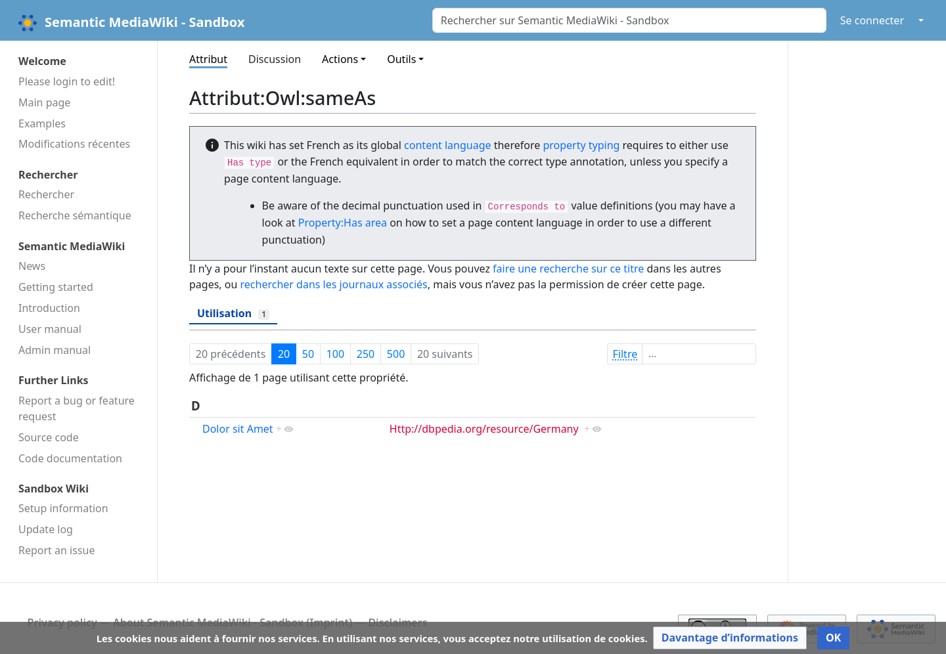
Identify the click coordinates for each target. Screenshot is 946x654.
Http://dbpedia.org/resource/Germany (484, 429)
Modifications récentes (74, 144)
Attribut (208, 59)
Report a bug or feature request (76, 408)
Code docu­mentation (70, 458)
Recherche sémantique (74, 215)
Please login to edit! (66, 81)
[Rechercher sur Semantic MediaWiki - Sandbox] (629, 20)
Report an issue (56, 550)
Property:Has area (342, 222)
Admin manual (54, 350)
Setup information (63, 508)
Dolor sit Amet (237, 429)
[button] (730, 637)
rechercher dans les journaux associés (334, 284)
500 (396, 354)
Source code (48, 437)
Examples (42, 123)
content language (447, 145)
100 (335, 354)
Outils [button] (401, 59)
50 (308, 354)
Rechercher (46, 194)
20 (284, 354)
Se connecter (872, 20)
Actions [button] (340, 59)
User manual (49, 329)
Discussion (274, 59)
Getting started (55, 287)
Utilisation (233, 313)
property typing (581, 145)
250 (365, 354)
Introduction (49, 308)
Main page (44, 102)
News (31, 266)
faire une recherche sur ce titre (568, 268)
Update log (45, 529)
